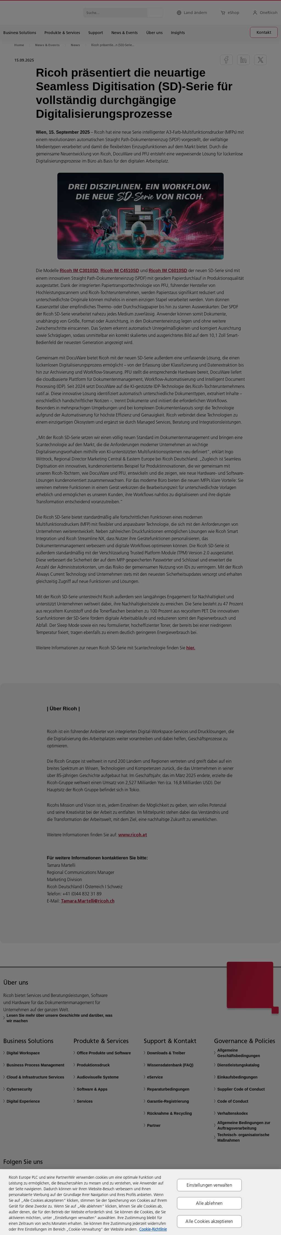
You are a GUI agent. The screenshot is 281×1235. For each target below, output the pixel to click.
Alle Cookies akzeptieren (209, 1221)
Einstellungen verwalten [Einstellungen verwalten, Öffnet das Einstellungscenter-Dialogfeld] (209, 1185)
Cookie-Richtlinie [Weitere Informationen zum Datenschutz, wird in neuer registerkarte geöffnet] (153, 1229)
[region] (140, 1202)
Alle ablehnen (209, 1203)
